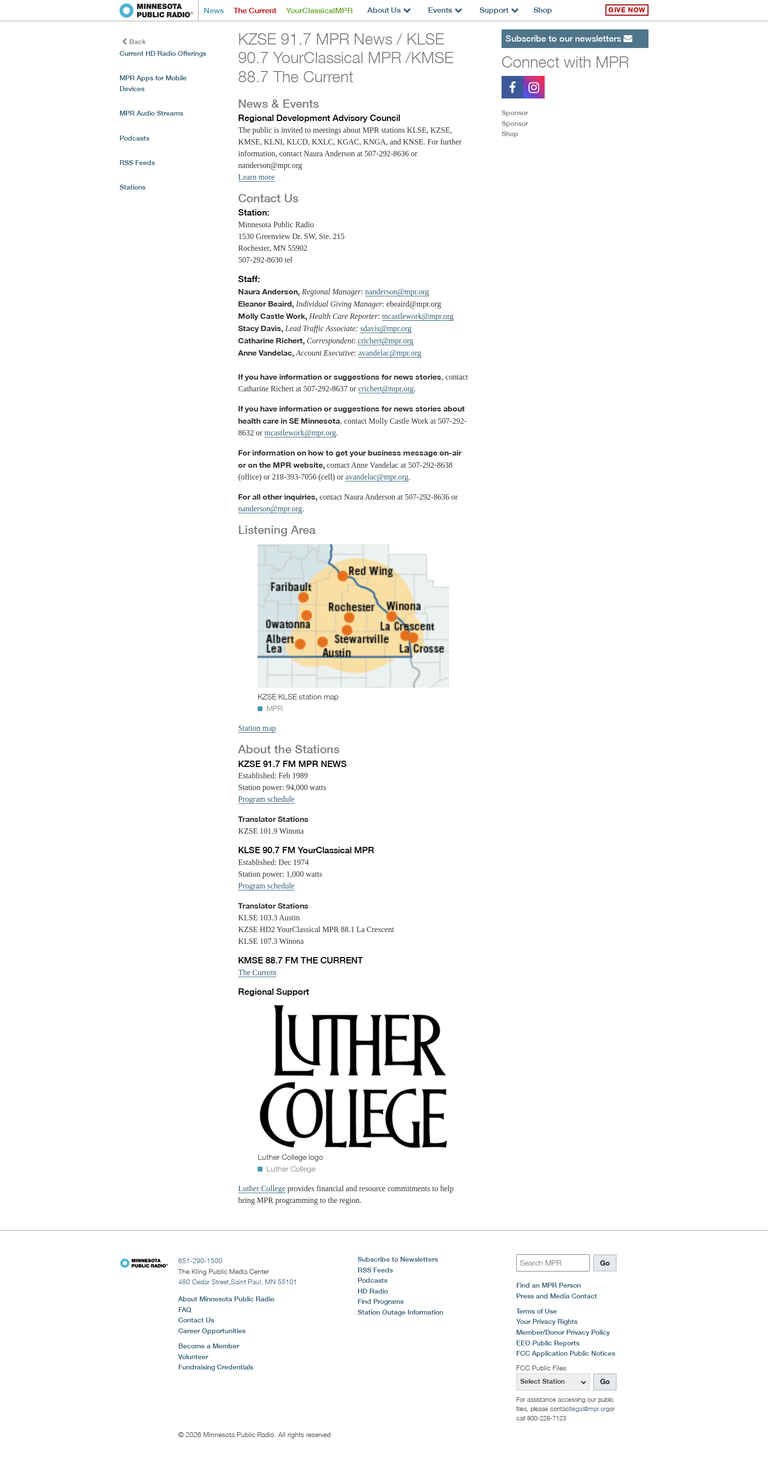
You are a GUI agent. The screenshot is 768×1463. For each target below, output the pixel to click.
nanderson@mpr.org (397, 292)
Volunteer (193, 1357)
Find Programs (381, 1301)
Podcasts (134, 138)
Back (134, 42)
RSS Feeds (137, 163)
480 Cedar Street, (237, 1281)
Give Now (627, 9)
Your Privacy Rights (546, 1321)
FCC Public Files (541, 1368)
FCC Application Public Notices (565, 1353)
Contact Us (196, 1320)
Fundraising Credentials (215, 1367)
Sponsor (515, 113)
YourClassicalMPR (319, 10)
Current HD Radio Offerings (163, 53)
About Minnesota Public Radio (226, 1299)
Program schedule (266, 799)
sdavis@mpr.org (385, 328)
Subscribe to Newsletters (398, 1259)
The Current (255, 10)
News (214, 10)
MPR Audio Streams (151, 113)
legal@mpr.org (590, 1409)
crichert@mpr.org (385, 340)
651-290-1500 (200, 1260)
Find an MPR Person (548, 1285)
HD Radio (373, 1291)
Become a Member (208, 1346)
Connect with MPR (565, 61)
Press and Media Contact (556, 1296)
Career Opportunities (211, 1331)
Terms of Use (536, 1311)
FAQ (185, 1310)
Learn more (256, 177)
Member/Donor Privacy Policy (563, 1332)
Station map (257, 728)
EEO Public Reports (547, 1343)
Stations (132, 187)
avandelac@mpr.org (389, 353)
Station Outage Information (400, 1312)
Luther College (261, 1188)
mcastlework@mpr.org (418, 316)
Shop (542, 10)
